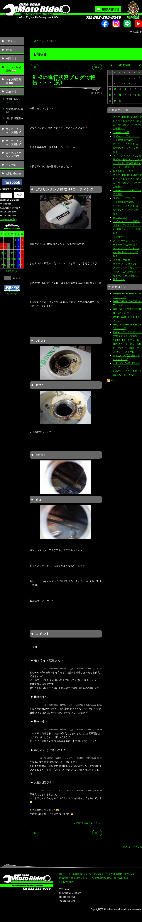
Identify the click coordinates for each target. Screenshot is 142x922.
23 (19, 259)
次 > (97, 67)
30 (19, 265)
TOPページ (12, 41)
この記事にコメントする (87, 822)
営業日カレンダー (14, 101)
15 (15, 252)
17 (22, 252)
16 (19, 252)
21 (12, 259)
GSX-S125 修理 (121, 132)
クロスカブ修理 (121, 260)
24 (22, 259)
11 (2, 252)
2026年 (10, 271)
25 (2, 265)
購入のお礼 (119, 279)
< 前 (34, 67)
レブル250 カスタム (124, 171)
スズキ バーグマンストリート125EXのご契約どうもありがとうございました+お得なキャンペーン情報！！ (126, 144)
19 (5, 259)
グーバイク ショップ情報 (14, 142)
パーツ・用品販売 (13, 69)
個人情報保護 (121, 877)
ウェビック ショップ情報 (14, 131)
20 (8, 259)
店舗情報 (11, 91)
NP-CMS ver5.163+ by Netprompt (12, 293)
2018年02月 (124, 65)
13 (8, 252)
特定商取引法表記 (14, 110)
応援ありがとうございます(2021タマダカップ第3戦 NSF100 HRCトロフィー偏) (127, 336)
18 (2, 259)
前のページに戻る (132, 847)
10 (22, 246)
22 (15, 259)
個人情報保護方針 (14, 120)
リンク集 (11, 164)
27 (8, 265)
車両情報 (11, 58)
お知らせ (11, 49)
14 (12, 252)
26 (5, 265)
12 (5, 252)
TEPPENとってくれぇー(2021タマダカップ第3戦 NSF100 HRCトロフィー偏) (127, 348)
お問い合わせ (13, 173)
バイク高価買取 (13, 81)
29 (15, 265)
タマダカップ (120, 217)
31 (22, 265)
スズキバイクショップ (13, 154)
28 (12, 265)
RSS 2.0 (112, 380)
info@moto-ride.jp (8, 219)
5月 (16, 271)
